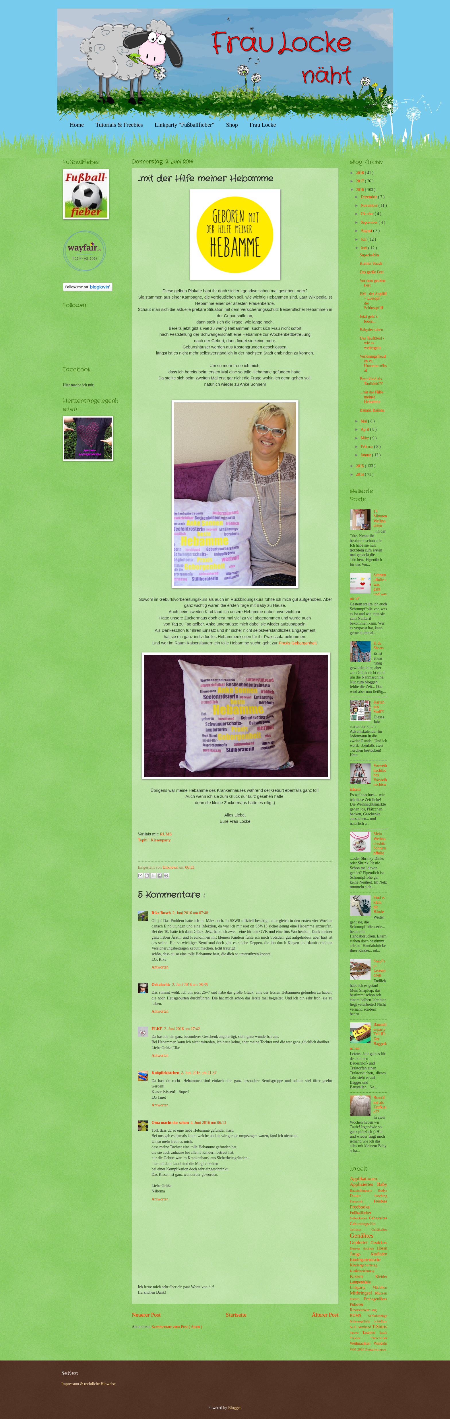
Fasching (380, 1196)
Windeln (380, 1343)
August (367, 231)
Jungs (360, 1253)
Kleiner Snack (371, 263)
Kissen (362, 1276)
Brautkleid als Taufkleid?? (371, 381)
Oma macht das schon (170, 1122)
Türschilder (379, 1338)
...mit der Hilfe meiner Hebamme (371, 397)
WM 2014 (357, 1349)
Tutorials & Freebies (119, 125)
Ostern (357, 1299)
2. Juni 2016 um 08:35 (190, 985)
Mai (364, 421)
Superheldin (369, 255)
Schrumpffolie (362, 1321)
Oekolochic (161, 985)
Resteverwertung (363, 1310)
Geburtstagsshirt (363, 1224)
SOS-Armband (361, 1327)
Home (77, 125)
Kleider (381, 1276)
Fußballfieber (360, 1213)
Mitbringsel (362, 1293)
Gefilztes (360, 1229)
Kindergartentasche (365, 1260)
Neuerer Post (146, 1315)
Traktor (360, 1338)
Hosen (382, 1248)
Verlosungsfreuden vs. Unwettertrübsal (373, 363)
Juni (364, 248)
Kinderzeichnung (362, 1271)
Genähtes (361, 1235)
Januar (366, 455)
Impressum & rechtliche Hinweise (88, 1384)
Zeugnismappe (375, 1349)
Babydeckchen (371, 330)
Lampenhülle (360, 1282)
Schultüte (380, 1321)
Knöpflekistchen (165, 1073)
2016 (360, 190)
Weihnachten (362, 1343)
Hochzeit (370, 1248)
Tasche (356, 1332)
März (365, 438)
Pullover (356, 1304)
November (370, 205)
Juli (364, 239)
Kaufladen (379, 1254)
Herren (356, 1248)
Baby (382, 1184)
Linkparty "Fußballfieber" (184, 125)
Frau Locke (263, 125)
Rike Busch (161, 913)
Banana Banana (372, 410)
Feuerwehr (362, 1201)
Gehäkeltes (379, 1229)
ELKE (157, 1029)
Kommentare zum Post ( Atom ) (177, 1327)
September (370, 222)
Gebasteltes (378, 1218)
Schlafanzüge (377, 1316)
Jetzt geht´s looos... (368, 318)
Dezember (369, 197)
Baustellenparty (364, 1190)
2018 (360, 173)
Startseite (236, 1315)
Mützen (381, 1293)
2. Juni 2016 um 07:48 (190, 913)
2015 (360, 466)
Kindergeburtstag (363, 1265)
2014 (360, 474)
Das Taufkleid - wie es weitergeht (372, 343)
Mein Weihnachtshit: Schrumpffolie (380, 843)
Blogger (234, 1408)
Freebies (380, 1201)
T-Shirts (379, 1326)
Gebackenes (359, 1218)
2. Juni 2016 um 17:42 (182, 1029)
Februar (367, 447)
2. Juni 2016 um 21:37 (199, 1073)
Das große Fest (371, 272)
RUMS (166, 834)
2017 (360, 181)
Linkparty (361, 1287)
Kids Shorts (379, 645)
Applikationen (363, 1178)
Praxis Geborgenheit (298, 643)
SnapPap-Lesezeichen (380, 968)
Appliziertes (363, 1184)
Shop (232, 125)
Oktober (368, 214)
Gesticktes (379, 1243)
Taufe (383, 1333)
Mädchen (380, 1287)
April (365, 429)
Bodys (382, 1190)
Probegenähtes (375, 1299)
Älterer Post (325, 1315)
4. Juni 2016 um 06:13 (208, 1122)
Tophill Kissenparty (154, 840)
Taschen (370, 1332)
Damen (362, 1196)
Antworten (160, 967)
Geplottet (360, 1242)
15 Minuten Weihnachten (380, 518)
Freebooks (360, 1207)
